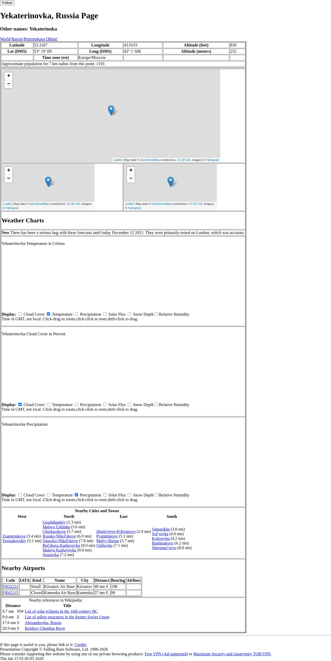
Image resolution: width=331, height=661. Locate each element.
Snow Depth (143, 314)
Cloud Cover (34, 314)
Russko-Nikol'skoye (59, 536)
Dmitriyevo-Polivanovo (116, 531)
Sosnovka (51, 555)
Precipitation (90, 314)
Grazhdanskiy (54, 522)
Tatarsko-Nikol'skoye (60, 541)
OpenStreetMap (150, 159)
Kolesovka (161, 538)
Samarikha (161, 529)
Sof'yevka (160, 534)
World (5, 39)
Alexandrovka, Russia (43, 622)
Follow (7, 3)
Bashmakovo (163, 543)
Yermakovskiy (14, 541)
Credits (80, 644)
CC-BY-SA (183, 159)
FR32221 (10, 586)
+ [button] (8, 76)
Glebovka (104, 545)
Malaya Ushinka (56, 527)
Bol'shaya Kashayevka (61, 545)
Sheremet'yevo (164, 548)
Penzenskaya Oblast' (40, 39)
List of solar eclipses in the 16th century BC (61, 611)
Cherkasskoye (54, 531)
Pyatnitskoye (107, 536)
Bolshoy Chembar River (45, 628)
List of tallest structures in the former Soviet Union (67, 617)
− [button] (8, 84)
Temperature (62, 314)
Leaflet (117, 159)
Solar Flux (117, 314)
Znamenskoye (14, 536)
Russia (16, 39)
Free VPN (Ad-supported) (166, 654)
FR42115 (10, 592)
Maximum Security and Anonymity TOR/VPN (232, 654)
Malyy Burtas (107, 541)
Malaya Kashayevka (59, 550)
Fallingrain (212, 159)
